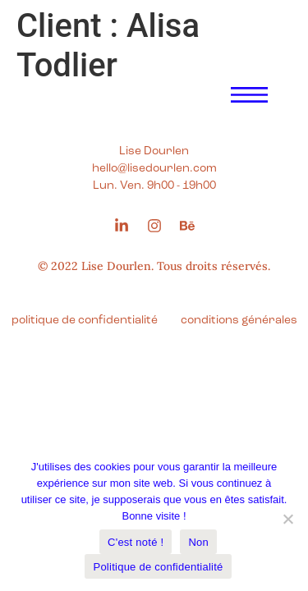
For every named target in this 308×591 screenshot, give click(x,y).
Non (198, 542)
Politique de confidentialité (158, 567)
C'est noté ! (135, 542)
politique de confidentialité (84, 320)
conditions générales (239, 320)
